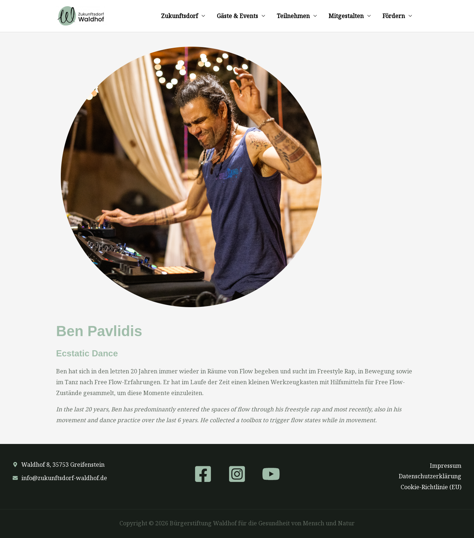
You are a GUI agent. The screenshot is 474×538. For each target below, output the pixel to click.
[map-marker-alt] (59, 465)
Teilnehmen (293, 16)
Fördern (393, 16)
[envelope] (60, 478)
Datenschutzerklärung (430, 476)
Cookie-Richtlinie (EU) (431, 487)
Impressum (445, 466)
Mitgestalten (346, 16)
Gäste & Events (237, 16)
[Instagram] (237, 474)
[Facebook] (203, 474)
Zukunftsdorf (179, 16)
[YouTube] (271, 474)
